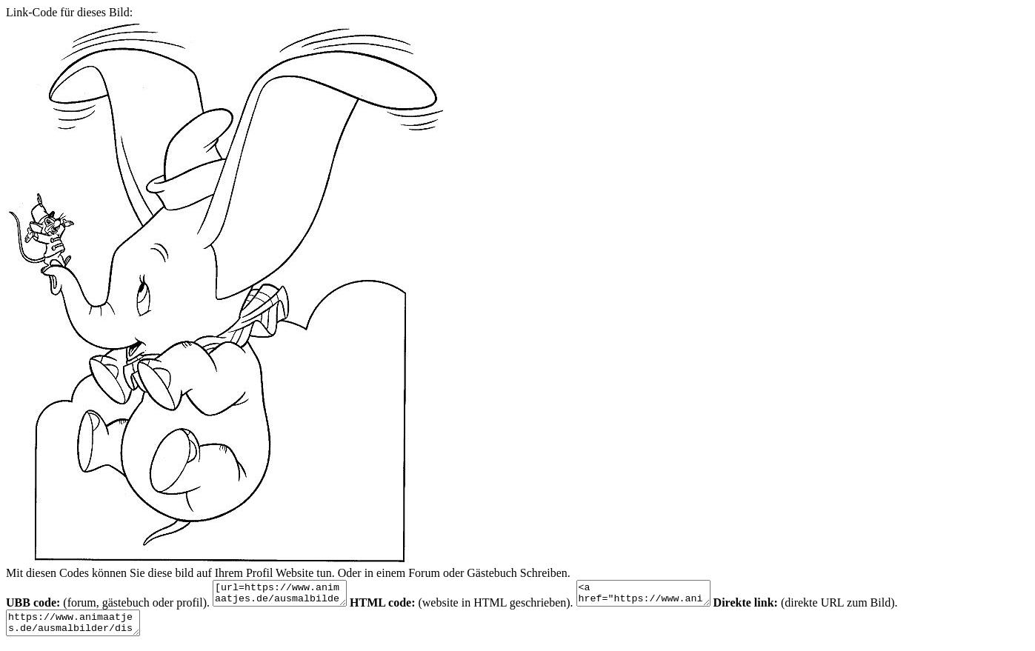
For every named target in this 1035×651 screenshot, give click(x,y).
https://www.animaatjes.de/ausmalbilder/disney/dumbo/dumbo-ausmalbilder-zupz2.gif (80, 629)
